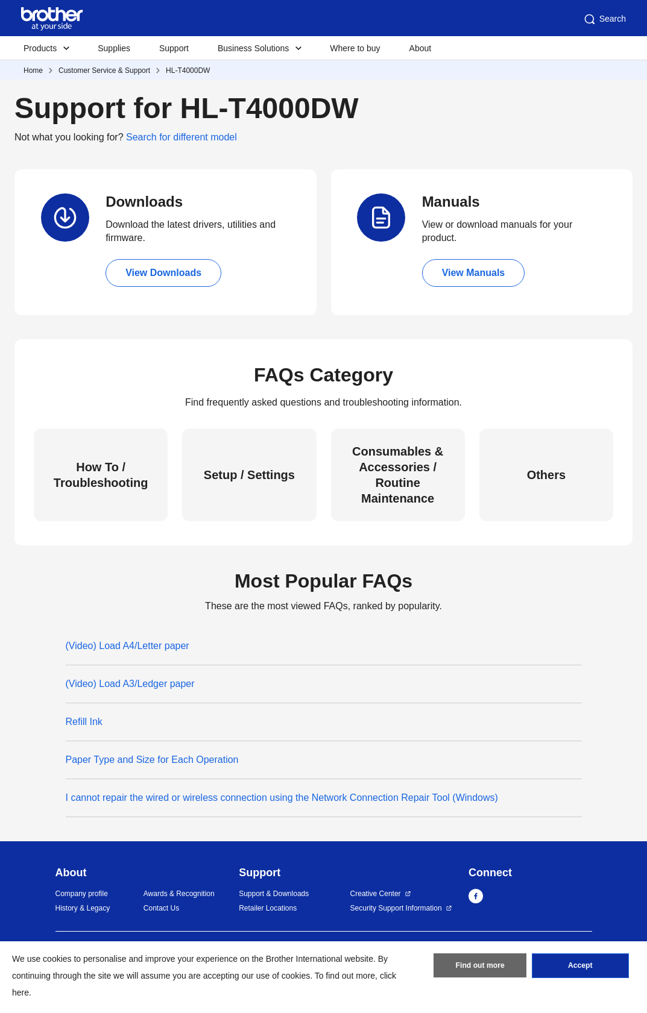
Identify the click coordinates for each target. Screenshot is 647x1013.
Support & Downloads (274, 893)
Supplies (114, 48)
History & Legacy (82, 908)
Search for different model (181, 137)
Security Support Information (396, 908)
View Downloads (163, 273)
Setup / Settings (249, 474)
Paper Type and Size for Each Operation (152, 759)
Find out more (480, 966)
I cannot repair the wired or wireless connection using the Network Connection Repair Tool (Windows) (282, 797)
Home (33, 70)
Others (546, 474)
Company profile (81, 893)
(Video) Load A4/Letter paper (127, 646)
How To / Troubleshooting (101, 474)
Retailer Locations (268, 908)
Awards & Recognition (179, 893)
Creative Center (375, 893)
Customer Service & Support (104, 70)
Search (604, 19)
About (420, 48)
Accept (580, 966)
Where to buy (355, 48)
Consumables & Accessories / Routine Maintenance (397, 475)
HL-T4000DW (188, 70)
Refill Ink (84, 722)
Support (174, 48)
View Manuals (473, 273)
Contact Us (161, 908)
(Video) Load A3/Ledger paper (130, 684)
